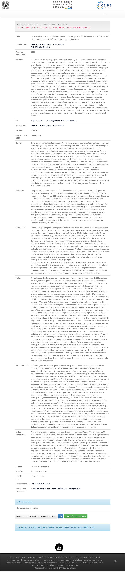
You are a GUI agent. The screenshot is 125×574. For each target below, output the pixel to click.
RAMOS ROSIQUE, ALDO (40, 47)
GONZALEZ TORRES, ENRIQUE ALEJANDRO (47, 44)
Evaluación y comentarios (75, 516)
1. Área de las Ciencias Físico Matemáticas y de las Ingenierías (55, 488)
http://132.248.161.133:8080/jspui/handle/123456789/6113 (54, 120)
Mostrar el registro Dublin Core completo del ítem (36, 516)
